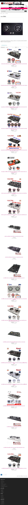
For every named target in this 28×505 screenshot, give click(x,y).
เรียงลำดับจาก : (3, 47)
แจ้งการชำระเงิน (3, 485)
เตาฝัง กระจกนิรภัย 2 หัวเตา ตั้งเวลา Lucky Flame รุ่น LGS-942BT (14, 236)
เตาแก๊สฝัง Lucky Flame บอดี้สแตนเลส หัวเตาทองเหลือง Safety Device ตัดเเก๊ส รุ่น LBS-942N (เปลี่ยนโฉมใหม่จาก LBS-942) (14, 321)
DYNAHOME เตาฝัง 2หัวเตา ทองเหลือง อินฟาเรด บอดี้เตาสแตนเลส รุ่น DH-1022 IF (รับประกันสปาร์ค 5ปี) (14, 86)
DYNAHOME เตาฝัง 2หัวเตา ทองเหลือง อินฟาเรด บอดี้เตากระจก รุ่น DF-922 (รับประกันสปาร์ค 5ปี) (14, 64)
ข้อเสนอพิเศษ (2, 498)
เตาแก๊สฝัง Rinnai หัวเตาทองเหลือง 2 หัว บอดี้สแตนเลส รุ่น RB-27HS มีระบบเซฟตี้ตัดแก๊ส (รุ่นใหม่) (14, 384)
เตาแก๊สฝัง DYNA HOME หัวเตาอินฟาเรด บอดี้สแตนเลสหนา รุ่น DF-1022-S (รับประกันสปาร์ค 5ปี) (14, 299)
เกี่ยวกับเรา (2, 480)
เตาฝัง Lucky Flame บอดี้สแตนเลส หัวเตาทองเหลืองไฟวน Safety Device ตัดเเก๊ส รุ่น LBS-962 (14, 215)
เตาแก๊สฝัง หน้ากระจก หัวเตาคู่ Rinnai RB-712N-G (14, 426)
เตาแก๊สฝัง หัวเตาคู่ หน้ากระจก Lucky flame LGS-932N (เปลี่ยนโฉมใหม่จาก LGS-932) (14, 468)
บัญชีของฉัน (2, 500)
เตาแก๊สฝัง (6, 13)
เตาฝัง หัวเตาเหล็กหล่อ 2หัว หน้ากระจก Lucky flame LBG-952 (14, 257)
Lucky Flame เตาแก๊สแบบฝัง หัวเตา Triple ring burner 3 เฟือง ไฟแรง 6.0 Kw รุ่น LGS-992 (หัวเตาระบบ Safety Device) (14, 150)
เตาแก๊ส (3, 13)
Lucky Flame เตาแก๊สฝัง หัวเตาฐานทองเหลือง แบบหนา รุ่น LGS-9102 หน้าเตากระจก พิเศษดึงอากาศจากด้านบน (14, 129)
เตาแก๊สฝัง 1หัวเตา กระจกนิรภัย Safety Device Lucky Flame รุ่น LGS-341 (14, 277)
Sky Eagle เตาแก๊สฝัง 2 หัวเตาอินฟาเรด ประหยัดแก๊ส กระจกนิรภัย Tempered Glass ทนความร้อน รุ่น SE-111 (14, 172)
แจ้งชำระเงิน (15, 0)
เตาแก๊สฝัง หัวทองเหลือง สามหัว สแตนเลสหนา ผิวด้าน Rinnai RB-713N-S (14, 447)
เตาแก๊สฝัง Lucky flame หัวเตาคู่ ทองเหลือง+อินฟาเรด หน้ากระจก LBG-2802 (14, 341)
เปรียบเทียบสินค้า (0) (4, 45)
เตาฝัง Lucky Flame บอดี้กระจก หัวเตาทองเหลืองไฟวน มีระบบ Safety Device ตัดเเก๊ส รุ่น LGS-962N (14, 193)
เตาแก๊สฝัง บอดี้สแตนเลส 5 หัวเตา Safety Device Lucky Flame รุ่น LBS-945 (14, 405)
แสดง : (16, 47)
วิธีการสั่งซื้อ (19, 0)
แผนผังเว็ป (2, 492)
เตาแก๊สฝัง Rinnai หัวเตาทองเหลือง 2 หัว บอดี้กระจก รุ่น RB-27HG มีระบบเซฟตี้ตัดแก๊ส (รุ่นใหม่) (14, 363)
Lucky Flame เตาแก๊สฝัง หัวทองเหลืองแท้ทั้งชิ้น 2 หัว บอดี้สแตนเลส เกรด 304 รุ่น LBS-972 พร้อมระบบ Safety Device (14, 107)
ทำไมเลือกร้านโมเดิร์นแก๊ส (4, 486)
